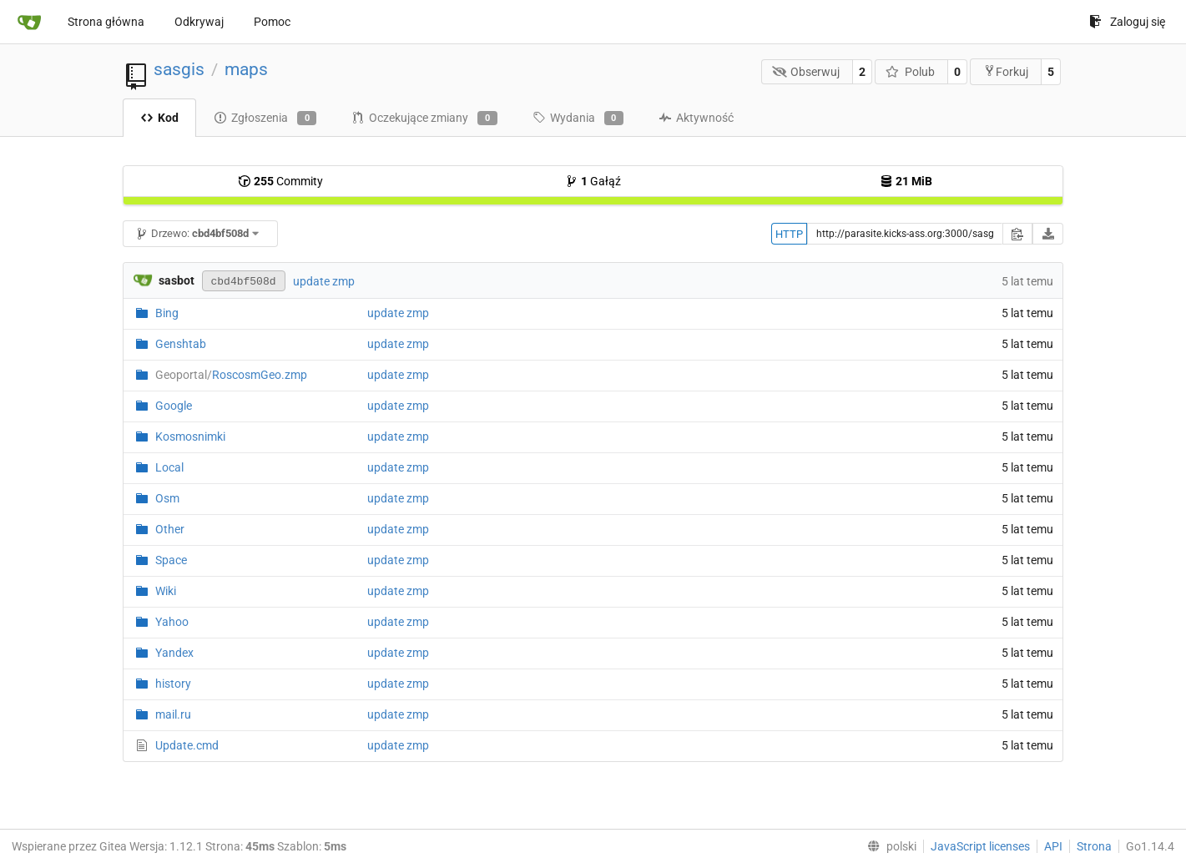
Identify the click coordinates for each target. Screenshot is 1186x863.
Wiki (165, 591)
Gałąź (593, 181)
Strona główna (106, 21)
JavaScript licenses (980, 846)
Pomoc (272, 21)
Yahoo (172, 621)
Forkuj (1005, 71)
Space (171, 560)
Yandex (174, 652)
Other (169, 529)
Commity (280, 181)
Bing (167, 313)
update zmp (324, 281)
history (173, 683)
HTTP (789, 234)
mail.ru (173, 714)
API (1053, 846)
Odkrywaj (199, 21)
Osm (167, 498)
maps (246, 69)
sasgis (179, 69)
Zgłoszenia (265, 118)
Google (173, 405)
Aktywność (696, 117)
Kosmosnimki (190, 436)
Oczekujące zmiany (424, 118)
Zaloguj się (1127, 21)
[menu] (888, 846)
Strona (1094, 846)
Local (169, 467)
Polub (910, 71)
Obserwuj (806, 71)
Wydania (577, 118)
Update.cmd (187, 745)
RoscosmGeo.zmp (231, 374)
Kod (159, 117)
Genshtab (180, 344)
